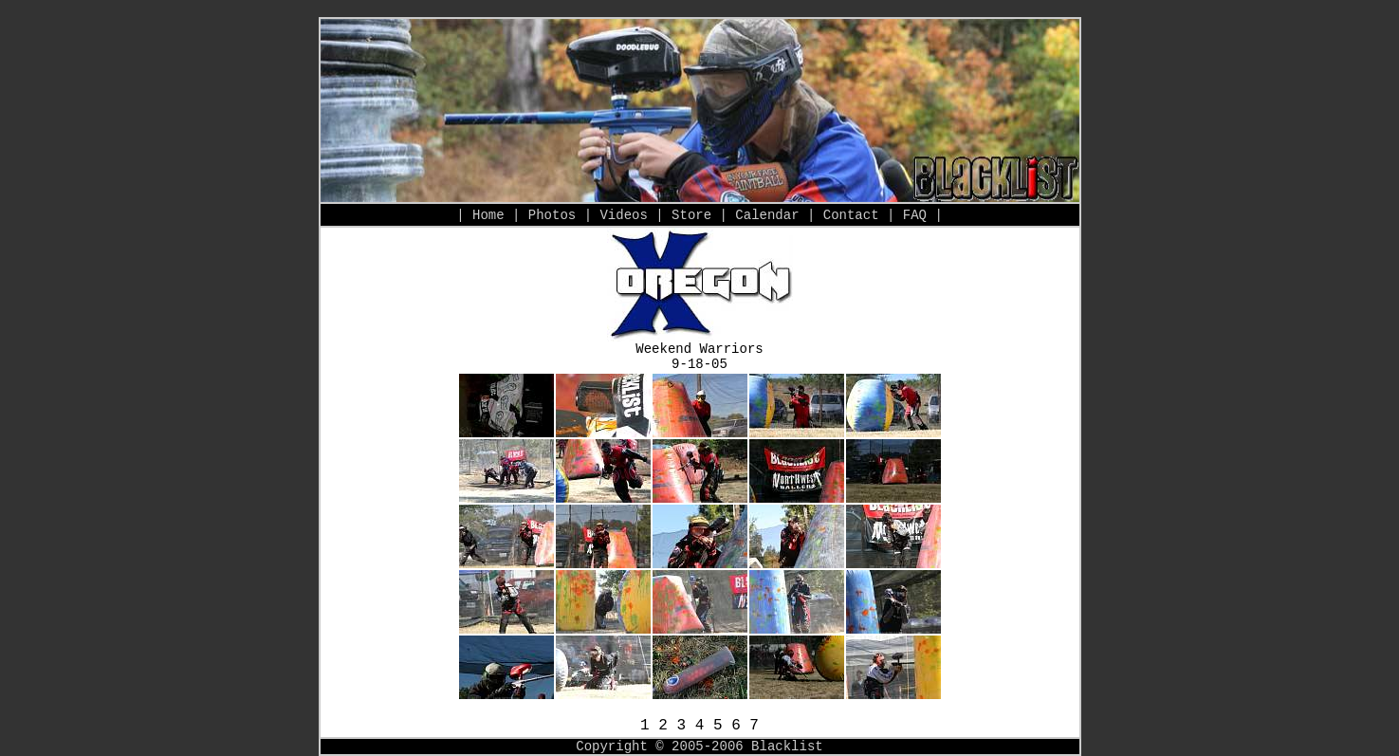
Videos (623, 215)
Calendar (767, 215)
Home (488, 215)
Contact (851, 215)
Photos (552, 215)
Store (691, 215)
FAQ (915, 215)
